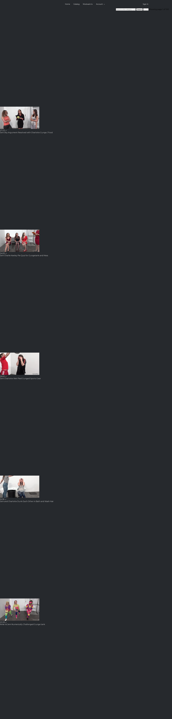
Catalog (76, 4)
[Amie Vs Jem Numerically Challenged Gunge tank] (22, 624)
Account (100, 4)
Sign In (145, 4)
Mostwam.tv (88, 4)
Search (139, 9)
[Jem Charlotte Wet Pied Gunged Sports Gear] (20, 378)
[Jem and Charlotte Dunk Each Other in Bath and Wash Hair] (27, 501)
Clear (146, 9)
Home (67, 4)
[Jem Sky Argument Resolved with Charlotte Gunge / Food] (26, 132)
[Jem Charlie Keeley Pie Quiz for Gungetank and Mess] (24, 255)
